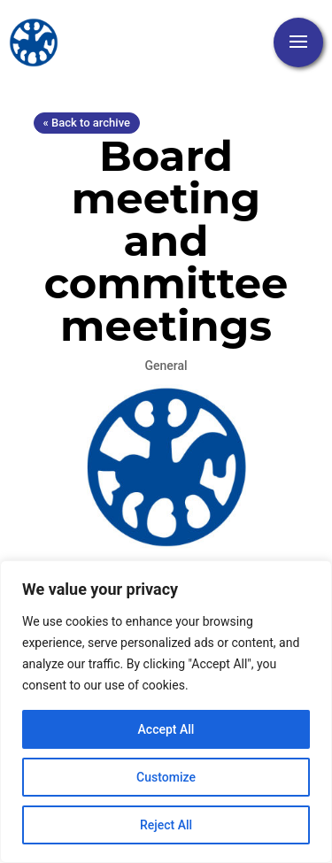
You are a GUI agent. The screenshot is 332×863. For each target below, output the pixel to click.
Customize (166, 777)
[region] (166, 711)
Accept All (166, 729)
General (165, 365)
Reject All (166, 825)
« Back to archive (86, 122)
